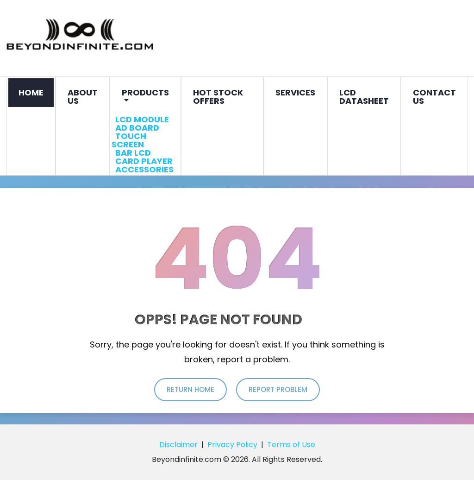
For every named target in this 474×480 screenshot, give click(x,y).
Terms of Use (291, 444)
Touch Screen (130, 140)
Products (145, 92)
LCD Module (142, 119)
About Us (83, 97)
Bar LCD (133, 152)
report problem (278, 389)
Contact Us (434, 97)
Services (295, 92)
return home (190, 389)
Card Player (144, 161)
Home (31, 92)
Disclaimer (178, 444)
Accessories (144, 169)
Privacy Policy (232, 444)
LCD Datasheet (364, 97)
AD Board (137, 127)
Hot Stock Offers (218, 97)
